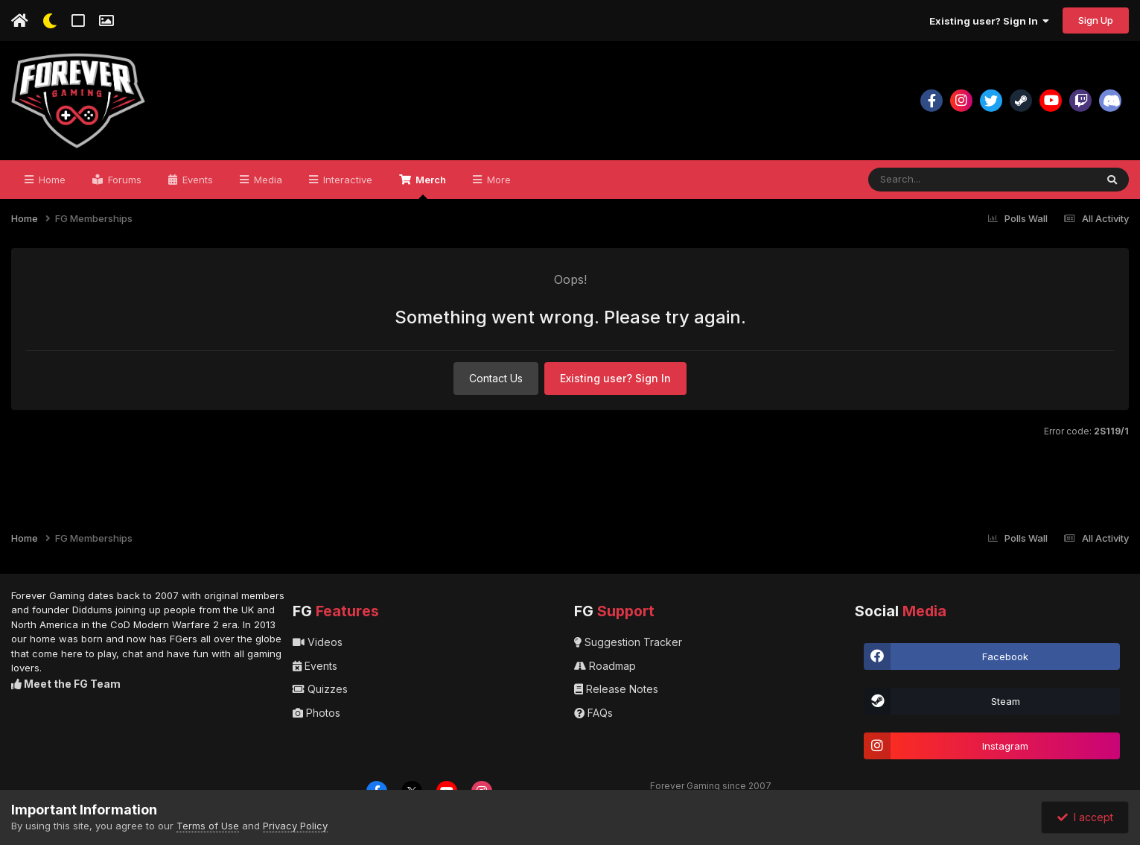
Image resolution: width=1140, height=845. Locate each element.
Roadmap (605, 665)
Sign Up (1095, 20)
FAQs (593, 712)
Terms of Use (207, 826)
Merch (429, 186)
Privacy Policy (295, 826)
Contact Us (496, 378)
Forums (123, 180)
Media (266, 180)
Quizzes (320, 689)
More (497, 180)
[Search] (967, 180)
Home (51, 180)
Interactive (346, 180)
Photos (316, 712)
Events (196, 180)
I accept (1085, 817)
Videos (318, 642)
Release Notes (616, 689)
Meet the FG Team (66, 683)
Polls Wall (1018, 218)
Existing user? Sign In (989, 21)
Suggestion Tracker (628, 642)
